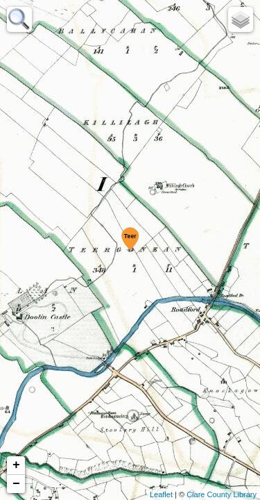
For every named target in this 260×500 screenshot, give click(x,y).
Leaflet (161, 494)
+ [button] (16, 465)
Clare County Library (222, 494)
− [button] (16, 484)
